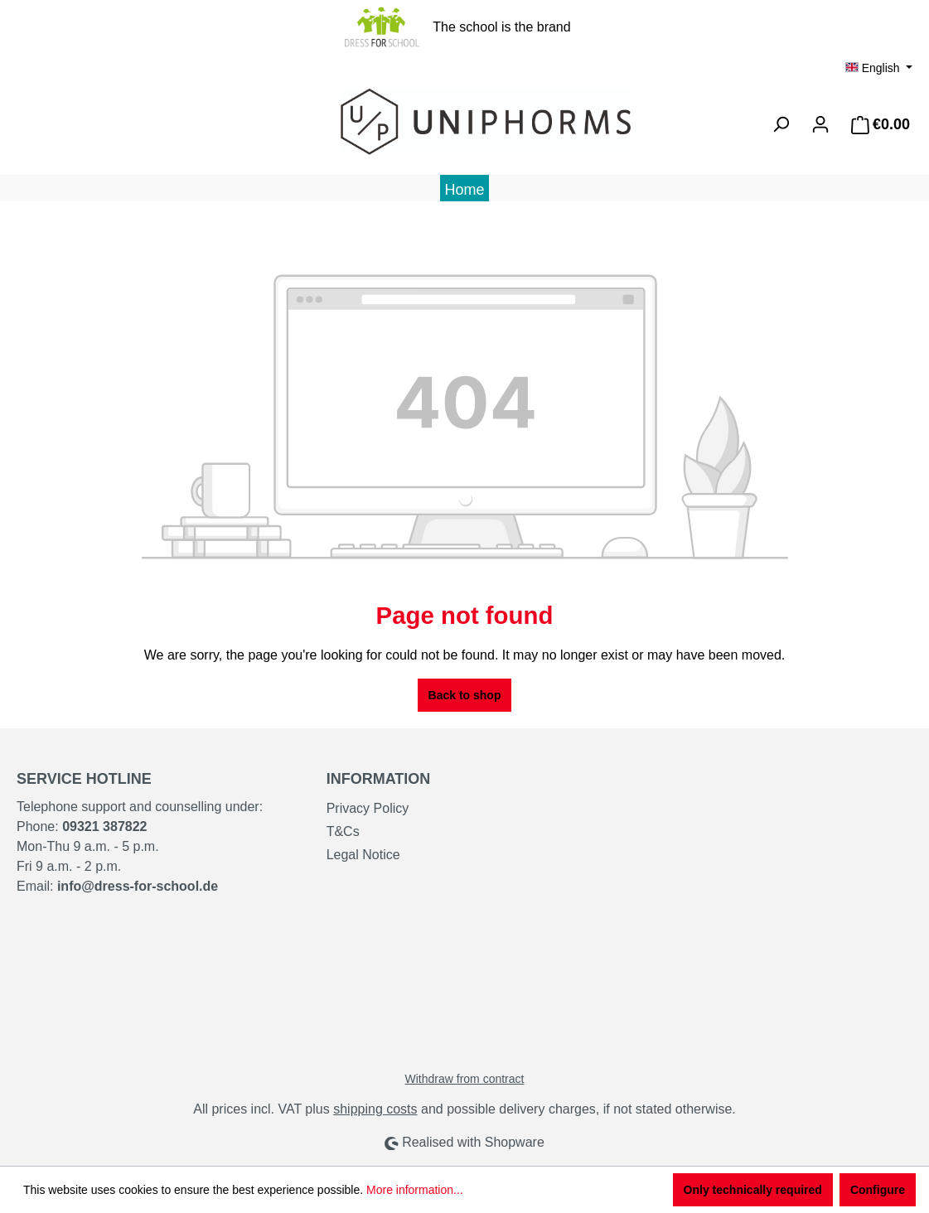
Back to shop (464, 695)
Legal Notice (363, 855)
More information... (414, 1189)
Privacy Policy (368, 808)
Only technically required (753, 1189)
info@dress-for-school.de (137, 886)
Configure (877, 1189)
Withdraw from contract (465, 1078)
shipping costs (375, 1109)
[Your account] (820, 124)
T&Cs (343, 831)
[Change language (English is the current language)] (878, 68)
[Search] (781, 124)
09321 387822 (104, 826)
